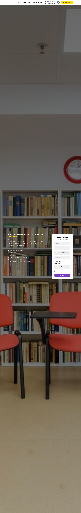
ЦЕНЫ (29, 2)
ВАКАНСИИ (35, 2)
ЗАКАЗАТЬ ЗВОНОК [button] (67, 2)
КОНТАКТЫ (40, 2)
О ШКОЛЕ (19, 2)
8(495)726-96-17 (50, 1)
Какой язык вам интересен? (58, 262)
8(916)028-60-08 (50, 3)
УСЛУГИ (24, 2)
